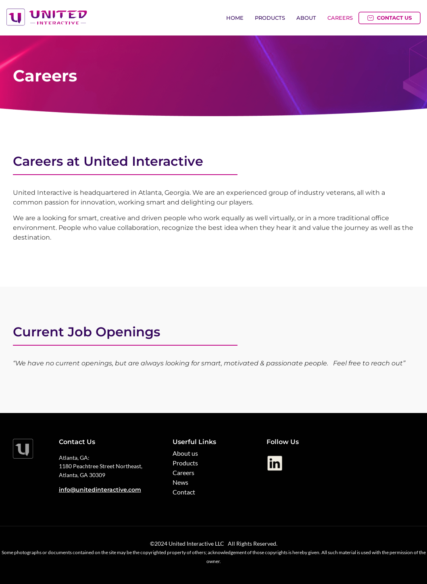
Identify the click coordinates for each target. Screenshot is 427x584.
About (306, 18)
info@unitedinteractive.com (100, 489)
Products (270, 18)
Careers (340, 18)
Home (235, 18)
